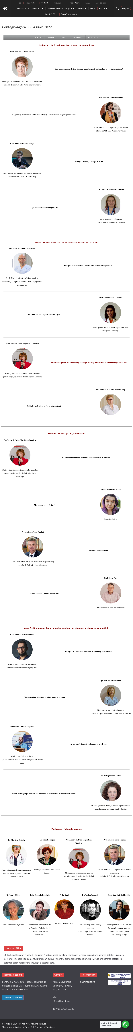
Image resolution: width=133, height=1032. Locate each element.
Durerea (82, 8)
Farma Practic (31, 3)
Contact (18, 3)
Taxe (64, 37)
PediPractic (37, 8)
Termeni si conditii (19, 989)
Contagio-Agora (74, 3)
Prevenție (59, 3)
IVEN (92, 8)
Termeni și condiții (13, 997)
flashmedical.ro (87, 981)
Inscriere (93, 37)
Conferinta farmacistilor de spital (60, 8)
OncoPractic (23, 8)
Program (77, 37)
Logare (125, 8)
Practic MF (46, 3)
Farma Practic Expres (70, 14)
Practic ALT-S (51, 14)
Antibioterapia (102, 3)
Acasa (37, 37)
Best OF (103, 8)
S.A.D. (88, 3)
